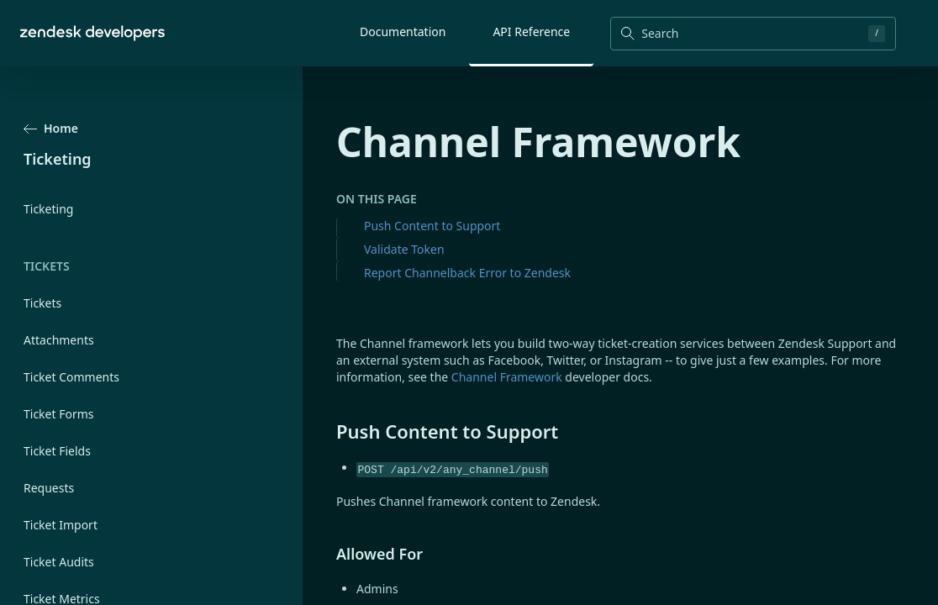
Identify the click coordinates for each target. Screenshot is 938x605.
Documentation (402, 31)
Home (51, 128)
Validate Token (404, 249)
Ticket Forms (59, 414)
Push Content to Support (432, 226)
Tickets (42, 303)
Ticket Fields (57, 451)
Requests (49, 488)
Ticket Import (60, 525)
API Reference (531, 31)
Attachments (59, 340)
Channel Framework (506, 377)
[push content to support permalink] (327, 431)
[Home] (92, 33)
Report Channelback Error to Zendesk (467, 273)
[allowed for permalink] (327, 554)
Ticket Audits (59, 562)
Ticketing (48, 209)
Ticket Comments (71, 377)
